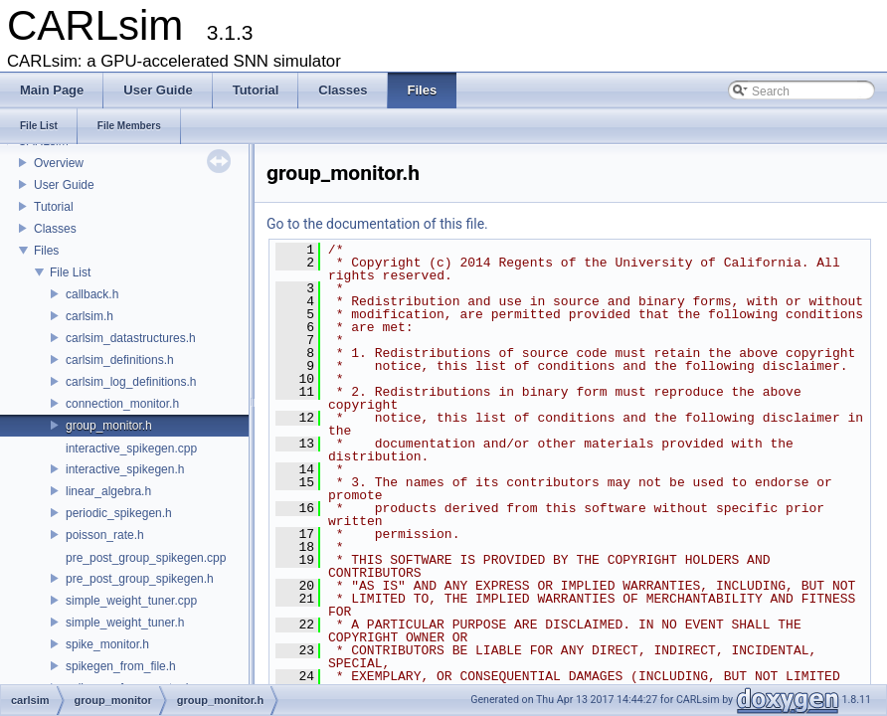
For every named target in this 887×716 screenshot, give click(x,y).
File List (70, 272)
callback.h (92, 294)
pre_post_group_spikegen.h (140, 579)
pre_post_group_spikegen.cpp (146, 558)
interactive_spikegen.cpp (131, 448)
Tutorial (54, 207)
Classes (55, 229)
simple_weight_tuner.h (125, 622)
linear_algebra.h (108, 491)
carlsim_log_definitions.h (131, 382)
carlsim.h (89, 316)
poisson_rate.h (105, 535)
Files (46, 251)
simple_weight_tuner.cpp (131, 601)
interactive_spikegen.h (125, 469)
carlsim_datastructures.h (131, 338)
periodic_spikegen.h (119, 513)
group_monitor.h (109, 426)
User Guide (64, 185)
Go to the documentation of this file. (377, 224)
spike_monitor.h (107, 644)
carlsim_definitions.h (120, 360)
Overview (59, 163)
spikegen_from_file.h (121, 666)
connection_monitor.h (122, 404)
